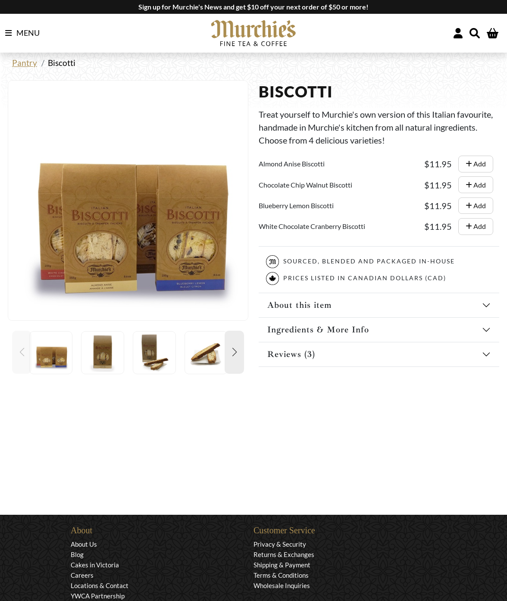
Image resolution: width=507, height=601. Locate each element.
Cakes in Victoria (95, 565)
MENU (22, 33)
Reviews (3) (291, 354)
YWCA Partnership (98, 596)
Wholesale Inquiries (282, 585)
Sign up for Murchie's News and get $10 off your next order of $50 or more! (253, 7)
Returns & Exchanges (284, 554)
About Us (84, 544)
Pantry (24, 63)
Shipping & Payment (282, 565)
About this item (299, 305)
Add (476, 164)
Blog (77, 554)
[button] (234, 352)
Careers (82, 575)
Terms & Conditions (281, 575)
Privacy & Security (280, 544)
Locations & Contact (99, 585)
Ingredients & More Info (318, 329)
